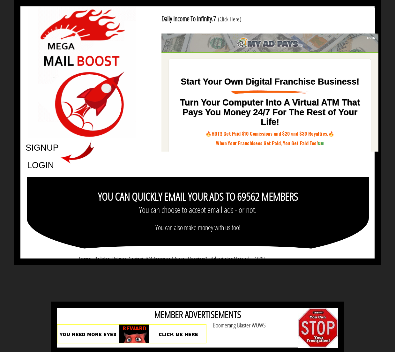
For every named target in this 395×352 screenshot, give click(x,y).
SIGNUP (42, 147)
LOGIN (40, 165)
